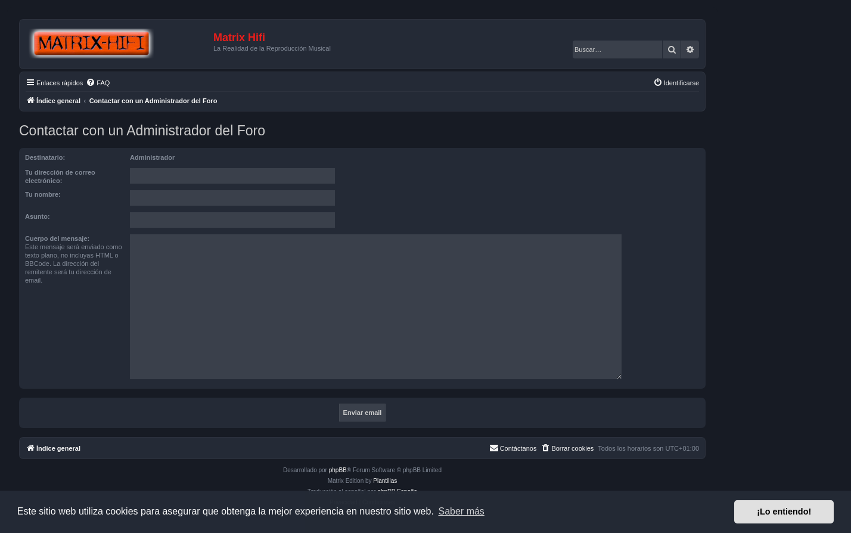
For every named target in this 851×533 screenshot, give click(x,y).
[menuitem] (98, 83)
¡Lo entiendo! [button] (784, 511)
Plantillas (385, 481)
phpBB (338, 470)
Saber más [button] (461, 511)
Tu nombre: (43, 194)
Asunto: (37, 216)
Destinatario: (45, 157)
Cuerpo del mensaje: (57, 238)
